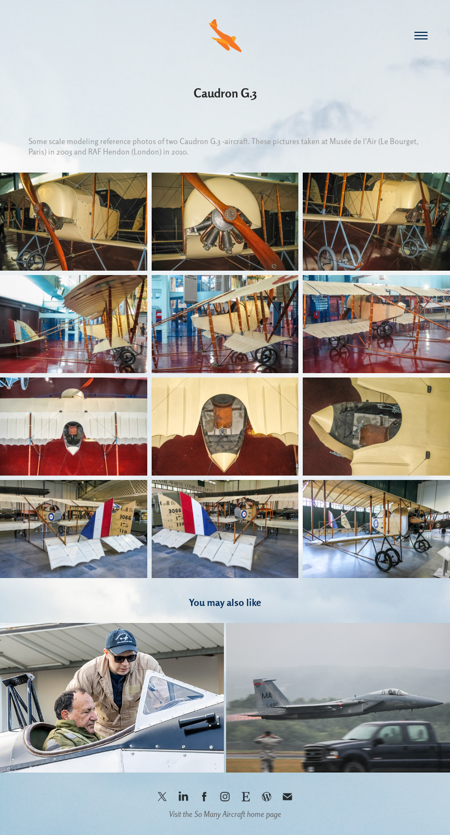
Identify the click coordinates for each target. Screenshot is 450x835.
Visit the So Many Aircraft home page (225, 814)
